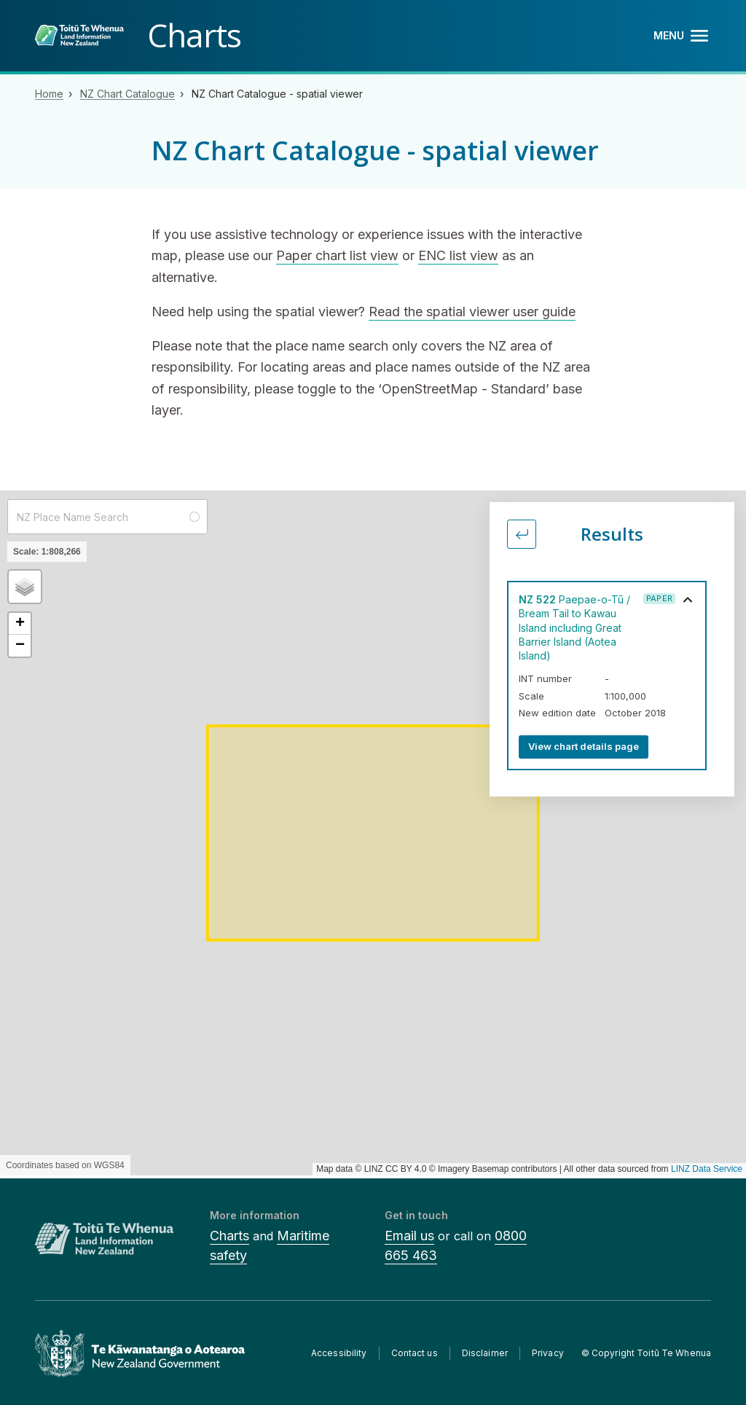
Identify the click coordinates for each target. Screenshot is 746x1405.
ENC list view (458, 255)
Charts (229, 1235)
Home (49, 93)
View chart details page (583, 746)
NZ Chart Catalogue (127, 93)
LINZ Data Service (706, 1169)
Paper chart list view (337, 255)
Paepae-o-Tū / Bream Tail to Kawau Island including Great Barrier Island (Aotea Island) (574, 627)
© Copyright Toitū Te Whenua (646, 1352)
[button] (25, 587)
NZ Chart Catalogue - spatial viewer (277, 93)
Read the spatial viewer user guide (472, 311)
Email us (409, 1235)
